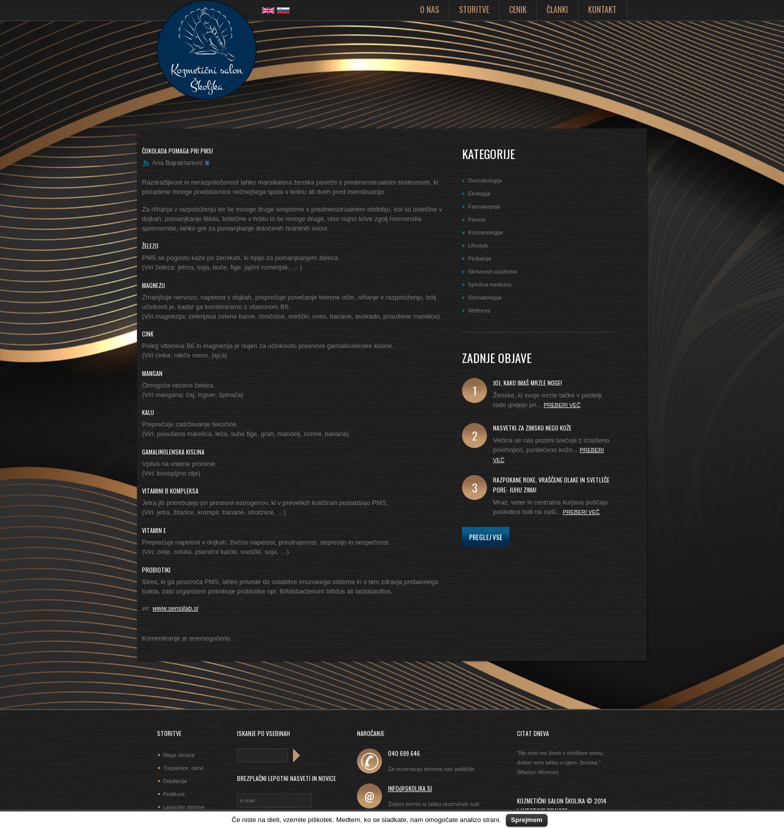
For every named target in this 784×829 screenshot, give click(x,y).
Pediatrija (479, 259)
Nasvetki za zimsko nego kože (532, 428)
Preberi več (562, 405)
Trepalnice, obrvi (183, 768)
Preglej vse (485, 537)
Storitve (474, 10)
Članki (557, 10)
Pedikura (173, 794)
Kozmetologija (485, 233)
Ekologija (479, 193)
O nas (429, 10)
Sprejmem (526, 820)
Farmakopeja (484, 207)
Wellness (479, 311)
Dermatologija (485, 181)
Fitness (477, 219)
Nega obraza (178, 755)
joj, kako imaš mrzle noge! (527, 382)
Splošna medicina (490, 285)
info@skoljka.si (410, 788)
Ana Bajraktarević (177, 162)
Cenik (517, 10)
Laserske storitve (183, 807)
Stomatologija (485, 297)
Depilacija (175, 781)
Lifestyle (478, 245)
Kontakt (602, 10)
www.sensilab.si (175, 608)
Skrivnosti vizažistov (492, 271)
